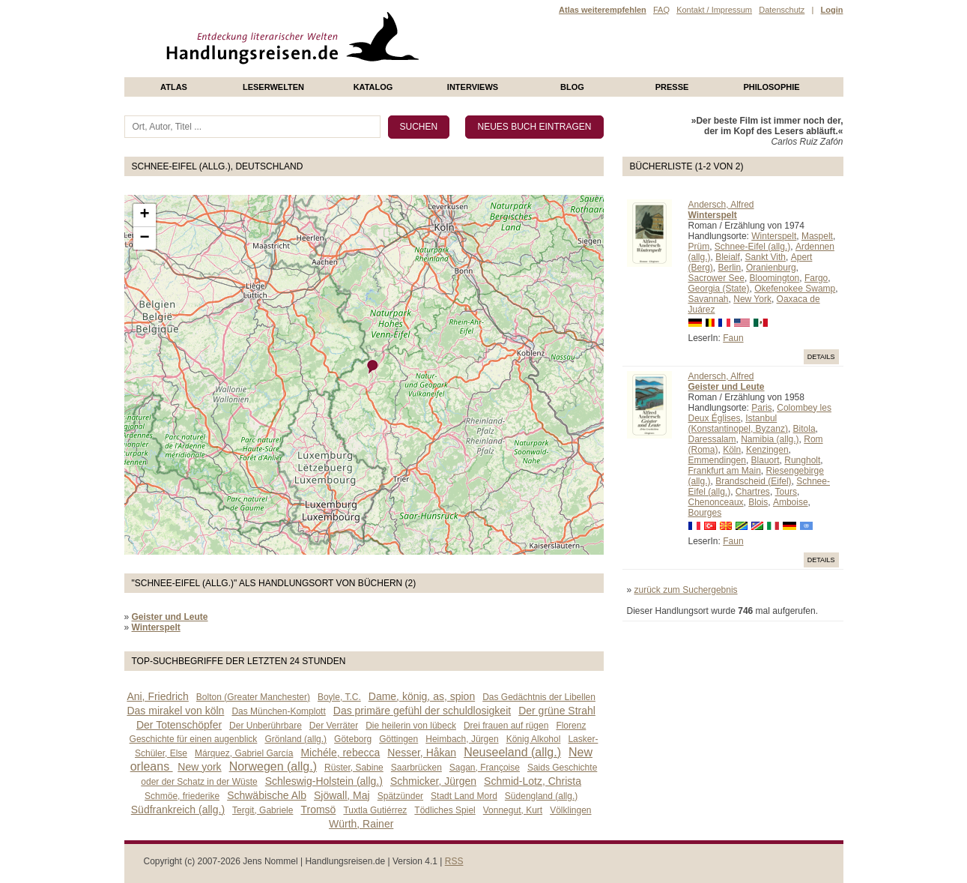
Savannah (708, 299)
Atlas (173, 86)
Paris (761, 408)
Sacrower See (716, 278)
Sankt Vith (765, 257)
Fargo (816, 278)
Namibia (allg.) (769, 439)
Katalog (373, 86)
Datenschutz (781, 9)
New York (752, 299)
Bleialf (727, 257)
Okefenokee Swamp (794, 288)
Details (821, 357)
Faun (733, 338)
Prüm (699, 246)
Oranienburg (771, 267)
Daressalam (712, 439)
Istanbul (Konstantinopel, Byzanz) (738, 423)
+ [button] (144, 215)
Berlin (730, 267)
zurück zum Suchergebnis (686, 590)
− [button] (144, 238)
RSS (454, 861)
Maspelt (817, 236)
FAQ (661, 9)
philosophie (771, 86)
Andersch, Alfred (721, 204)
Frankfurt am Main (724, 470)
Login (832, 9)
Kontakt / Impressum (714, 9)
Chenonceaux (716, 502)
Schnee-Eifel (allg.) (752, 246)
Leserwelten (273, 86)
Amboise (790, 502)
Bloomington (775, 278)
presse (672, 86)
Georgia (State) (719, 288)
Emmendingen (717, 460)
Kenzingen (767, 449)
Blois (758, 502)
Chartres (753, 491)
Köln (732, 449)
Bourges (705, 512)
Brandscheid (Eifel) (753, 481)
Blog (572, 86)
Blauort (765, 460)
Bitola (804, 429)
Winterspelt (773, 236)
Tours (786, 491)
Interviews (472, 86)
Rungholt (802, 460)
